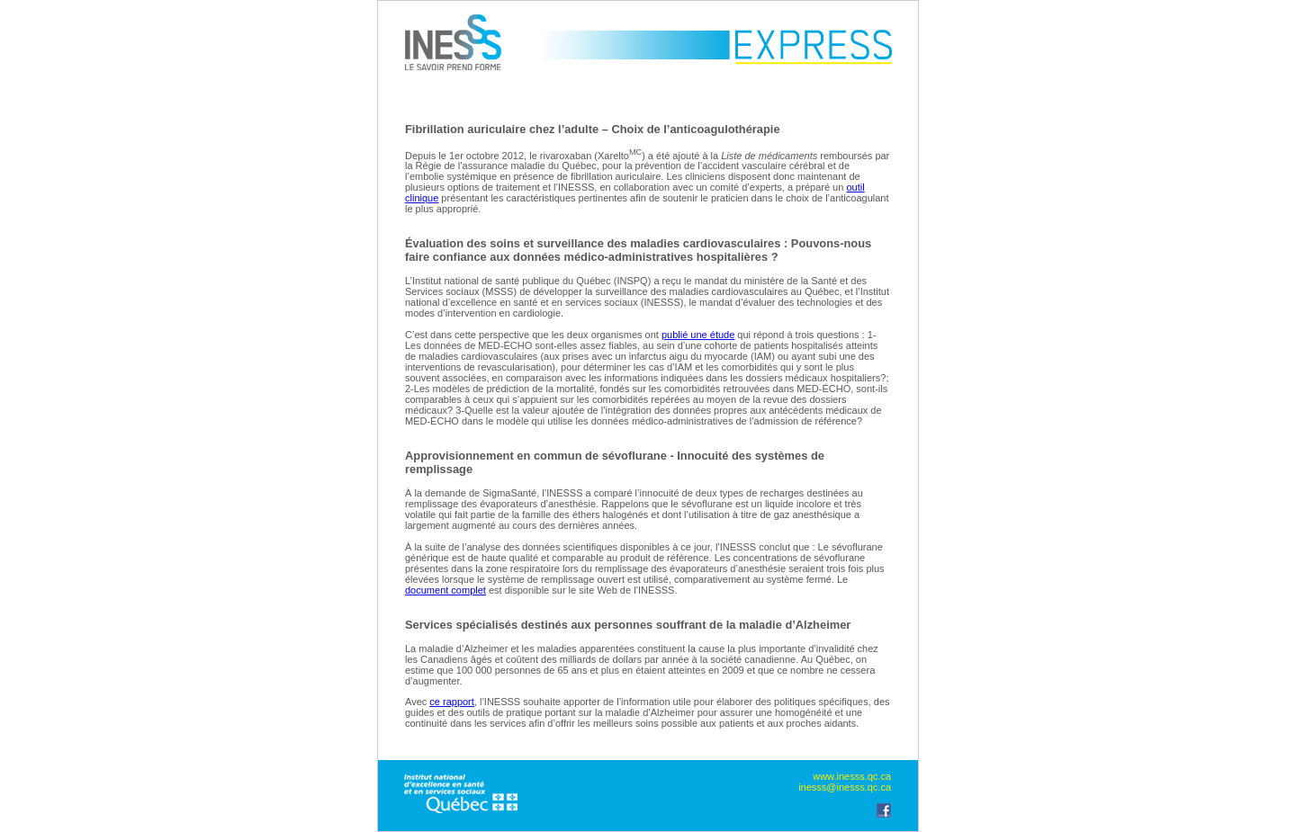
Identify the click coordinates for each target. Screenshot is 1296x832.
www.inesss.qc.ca (852, 776)
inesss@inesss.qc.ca (844, 787)
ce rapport (451, 701)
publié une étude (698, 334)
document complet (445, 590)
